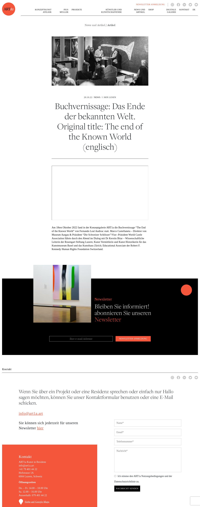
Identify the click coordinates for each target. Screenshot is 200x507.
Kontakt (184, 10)
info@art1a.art (31, 413)
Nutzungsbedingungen (152, 476)
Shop (151, 10)
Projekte (77, 10)
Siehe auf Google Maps (37, 501)
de (194, 10)
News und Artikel (95, 25)
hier (40, 428)
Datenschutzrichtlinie (125, 481)
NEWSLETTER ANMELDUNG (150, 4)
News (97, 97)
